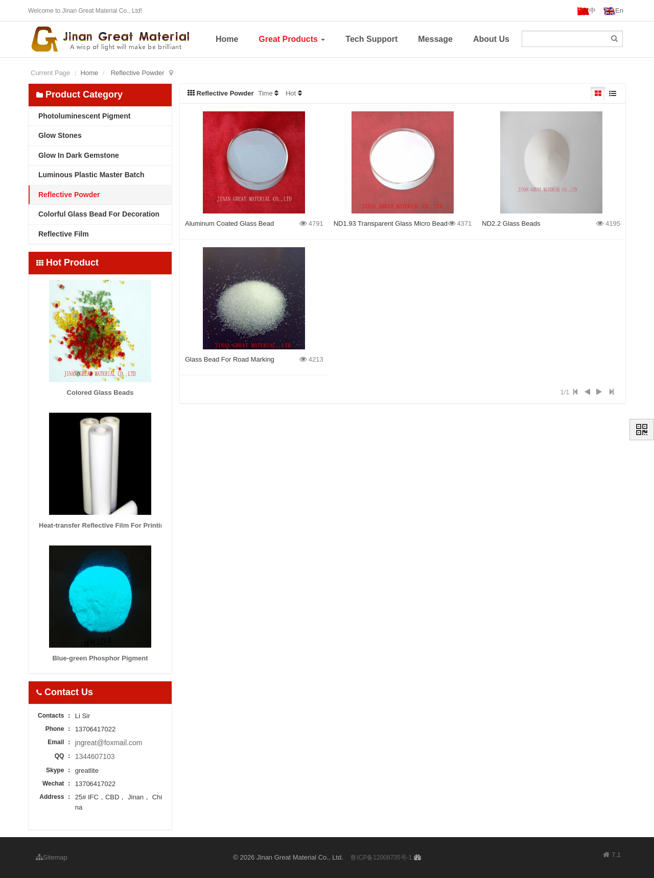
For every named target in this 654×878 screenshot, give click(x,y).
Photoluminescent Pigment (83, 116)
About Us (491, 39)
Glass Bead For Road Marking (229, 359)
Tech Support (371, 39)
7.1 (612, 855)
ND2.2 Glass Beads (511, 223)
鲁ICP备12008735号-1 (381, 857)
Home (227, 39)
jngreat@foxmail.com (109, 743)
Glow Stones (59, 135)
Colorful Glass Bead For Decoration (97, 214)
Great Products (292, 39)
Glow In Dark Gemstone (77, 155)
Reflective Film (62, 234)
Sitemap (51, 857)
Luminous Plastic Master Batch (90, 175)
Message (435, 39)
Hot (291, 93)
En (613, 11)
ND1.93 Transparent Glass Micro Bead (391, 223)
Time (265, 93)
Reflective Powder (138, 73)
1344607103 (95, 756)
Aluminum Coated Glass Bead (229, 223)
